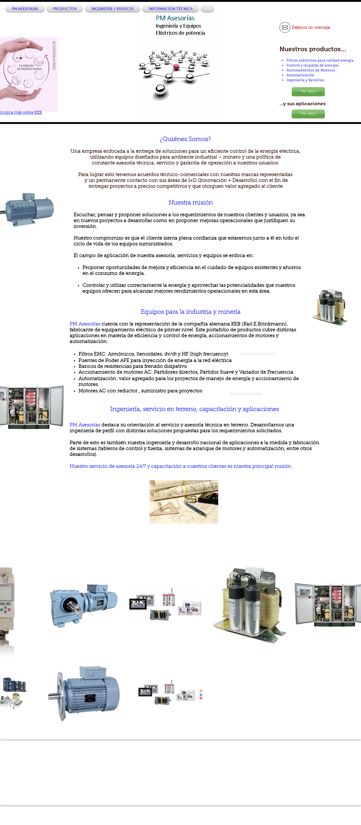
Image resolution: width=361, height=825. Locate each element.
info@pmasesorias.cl (185, 781)
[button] (65, 9)
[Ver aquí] (308, 91)
